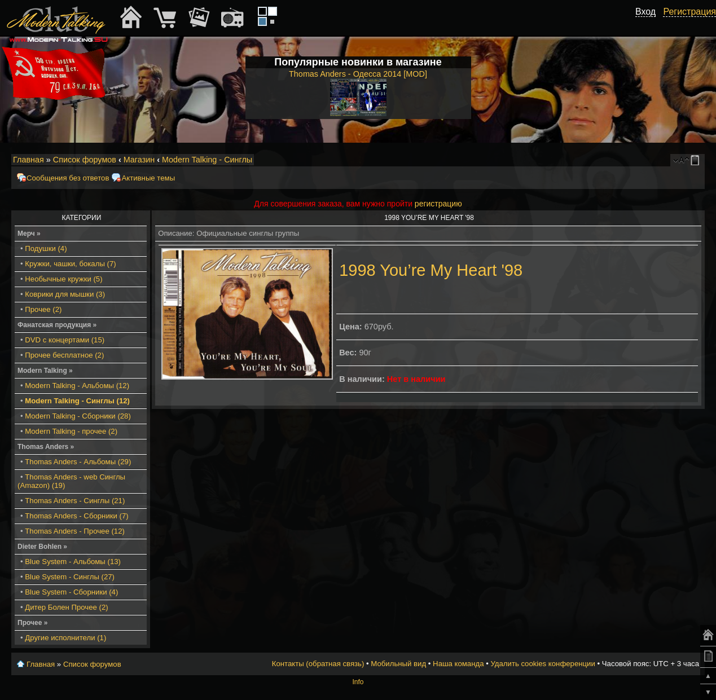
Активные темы (148, 178)
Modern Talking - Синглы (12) (77, 401)
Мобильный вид (697, 160)
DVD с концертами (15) (64, 340)
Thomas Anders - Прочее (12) (75, 531)
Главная (28, 159)
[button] (649, 24)
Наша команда (458, 663)
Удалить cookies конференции (542, 663)
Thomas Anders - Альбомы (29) (78, 461)
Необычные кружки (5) (63, 279)
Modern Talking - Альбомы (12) (77, 385)
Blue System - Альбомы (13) (73, 561)
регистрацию (438, 203)
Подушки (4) (46, 248)
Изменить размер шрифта (681, 160)
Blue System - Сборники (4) (71, 592)
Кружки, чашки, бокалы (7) (70, 263)
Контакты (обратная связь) (318, 663)
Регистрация (689, 11)
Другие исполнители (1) (65, 637)
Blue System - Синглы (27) (70, 577)
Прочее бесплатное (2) (64, 355)
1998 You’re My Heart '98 (430, 270)
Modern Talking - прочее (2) (71, 431)
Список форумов (84, 159)
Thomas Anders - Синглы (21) (75, 500)
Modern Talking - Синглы (207, 159)
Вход (645, 11)
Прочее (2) (43, 309)
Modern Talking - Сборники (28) (78, 416)
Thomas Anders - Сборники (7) (76, 516)
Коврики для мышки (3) (65, 294)
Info (357, 682)
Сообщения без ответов (68, 178)
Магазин (139, 159)
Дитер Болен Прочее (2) (66, 607)
